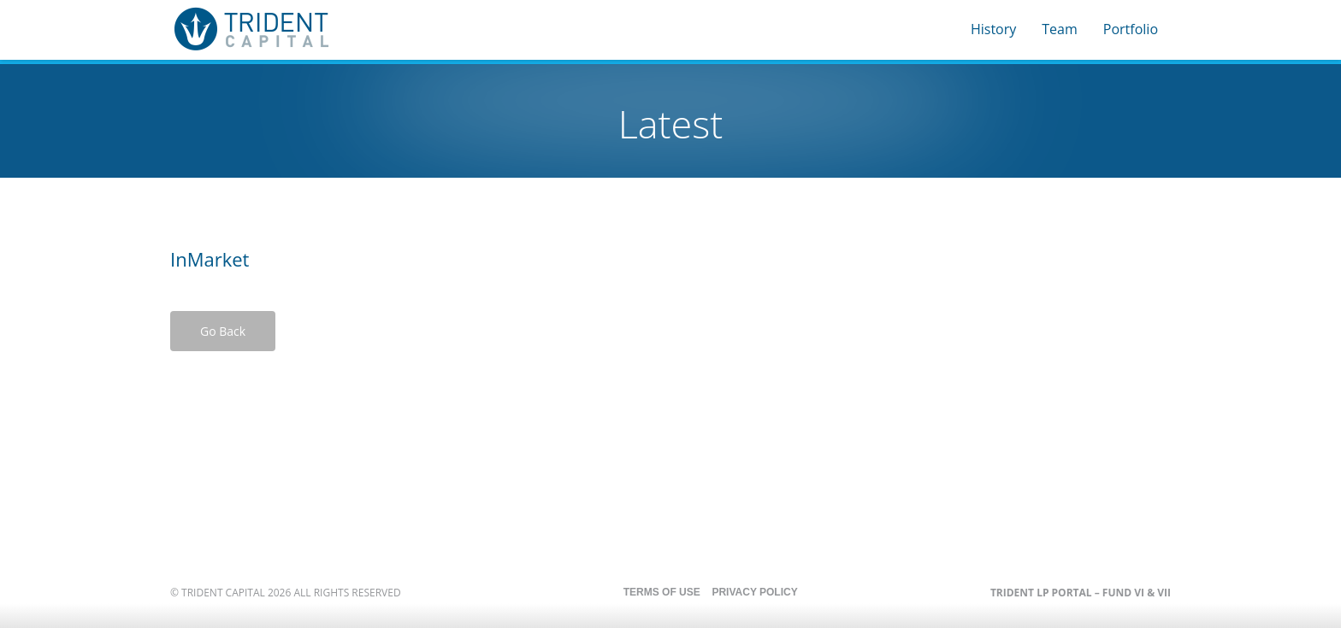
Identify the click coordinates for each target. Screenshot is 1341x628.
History (993, 29)
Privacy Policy (754, 592)
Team (1060, 29)
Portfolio (1130, 29)
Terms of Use (661, 592)
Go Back (222, 331)
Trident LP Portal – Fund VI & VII (1080, 592)
